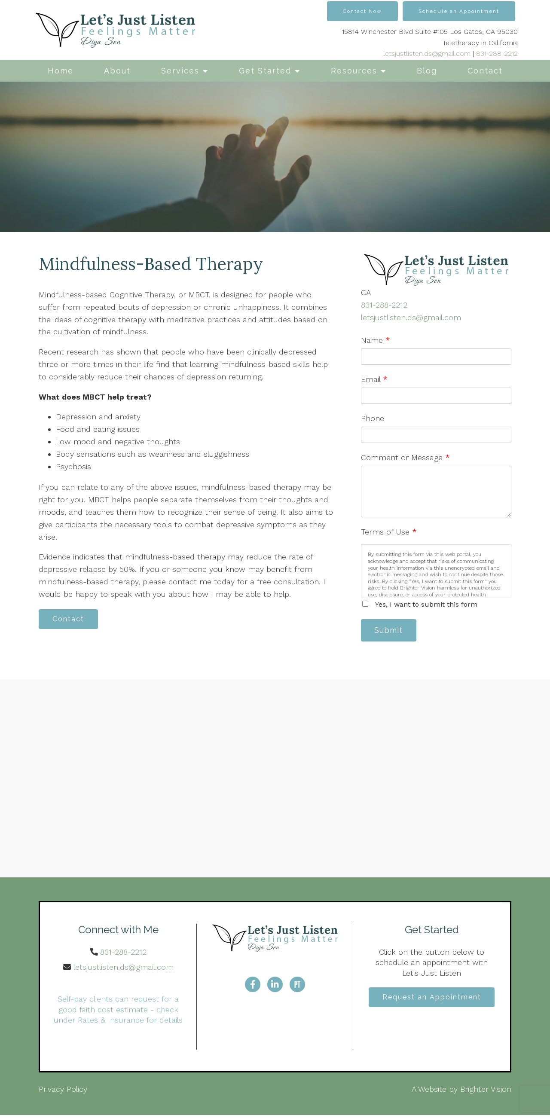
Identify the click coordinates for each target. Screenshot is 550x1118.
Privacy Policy (63, 1092)
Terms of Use (389, 531)
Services (180, 70)
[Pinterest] (297, 986)
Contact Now (362, 11)
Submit (391, 630)
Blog (427, 70)
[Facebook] (252, 986)
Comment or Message (405, 457)
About (117, 70)
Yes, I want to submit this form (426, 604)
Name (375, 340)
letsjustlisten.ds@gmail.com (427, 53)
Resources (354, 70)
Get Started (265, 70)
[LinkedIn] (275, 986)
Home (60, 70)
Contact (485, 70)
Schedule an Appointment (459, 11)
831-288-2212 (497, 53)
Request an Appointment (431, 999)
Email (374, 379)
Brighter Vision (485, 1092)
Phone (372, 418)
